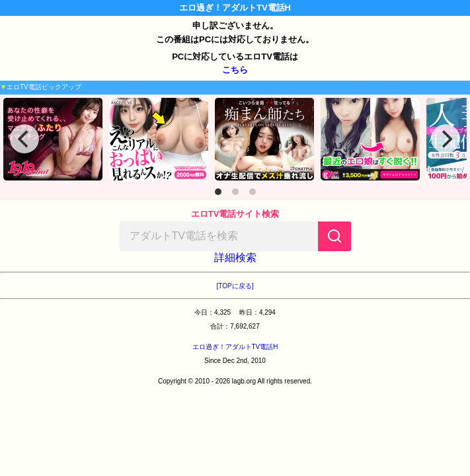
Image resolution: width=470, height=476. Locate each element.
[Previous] (24, 138)
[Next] (445, 138)
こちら (235, 70)
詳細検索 (235, 257)
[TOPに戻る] (235, 286)
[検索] (334, 236)
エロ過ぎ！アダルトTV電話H (235, 346)
